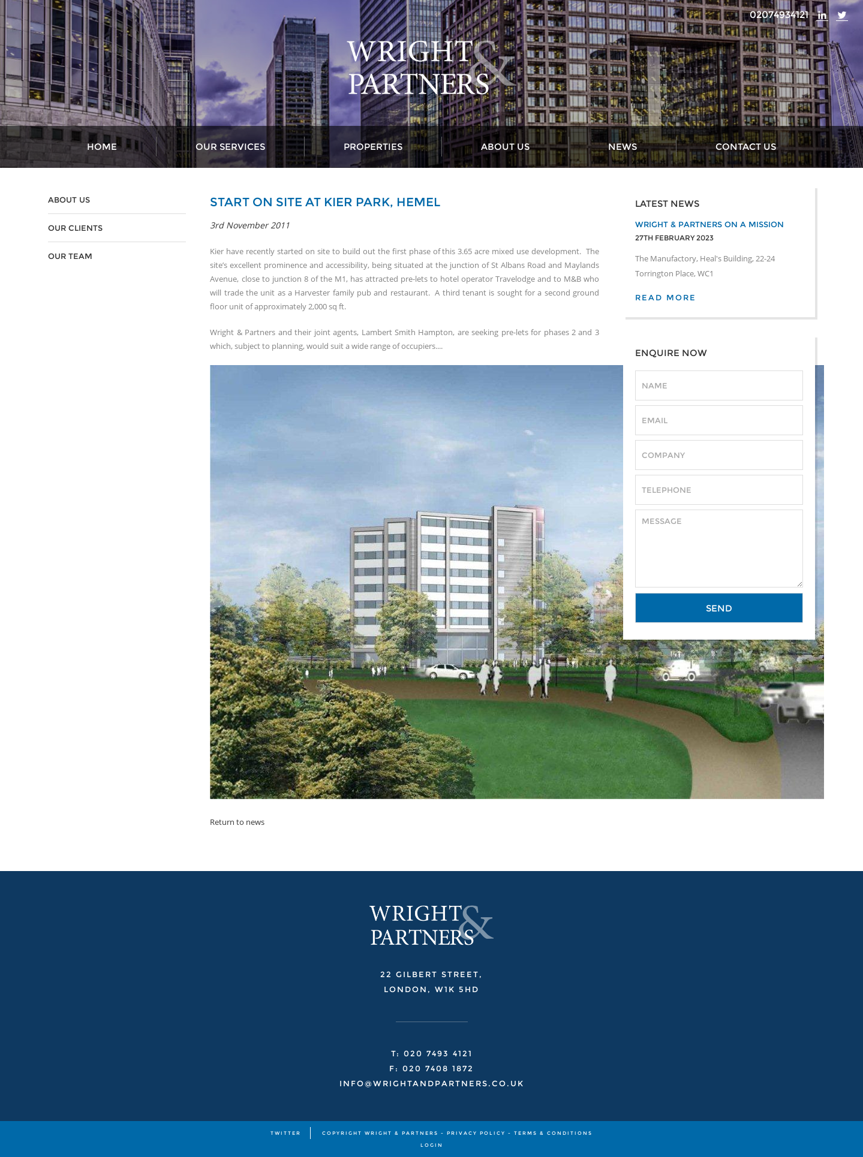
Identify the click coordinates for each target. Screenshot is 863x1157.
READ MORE (665, 297)
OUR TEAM (70, 256)
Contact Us (745, 146)
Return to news (237, 821)
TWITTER (285, 1133)
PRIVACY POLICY (476, 1133)
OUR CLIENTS (75, 228)
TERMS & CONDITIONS (553, 1133)
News (622, 146)
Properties (373, 146)
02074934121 (779, 14)
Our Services (230, 146)
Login (431, 1145)
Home (102, 146)
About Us (505, 146)
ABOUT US (69, 199)
